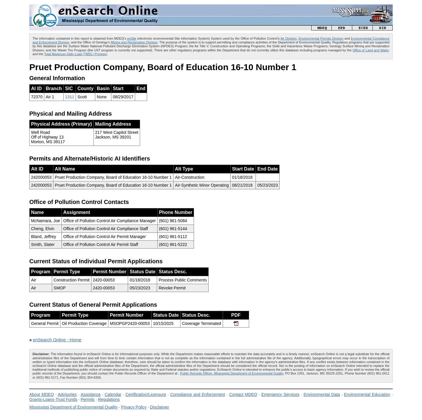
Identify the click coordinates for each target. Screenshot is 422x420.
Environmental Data (322, 394)
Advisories (67, 394)
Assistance (91, 394)
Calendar (113, 394)
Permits (87, 399)
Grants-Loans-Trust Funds (53, 399)
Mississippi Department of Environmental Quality (73, 407)
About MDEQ (41, 394)
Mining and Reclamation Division (134, 42)
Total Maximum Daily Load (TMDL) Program (75, 54)
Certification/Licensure (145, 394)
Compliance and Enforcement (197, 394)
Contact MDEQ (243, 394)
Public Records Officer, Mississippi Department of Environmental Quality (231, 373)
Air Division (288, 38)
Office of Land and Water (371, 50)
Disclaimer (159, 407)
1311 (69, 97)
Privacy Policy (134, 407)
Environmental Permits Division (321, 38)
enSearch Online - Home (57, 339)
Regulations (109, 399)
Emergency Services (280, 394)
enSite (131, 38)
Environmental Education (367, 394)
